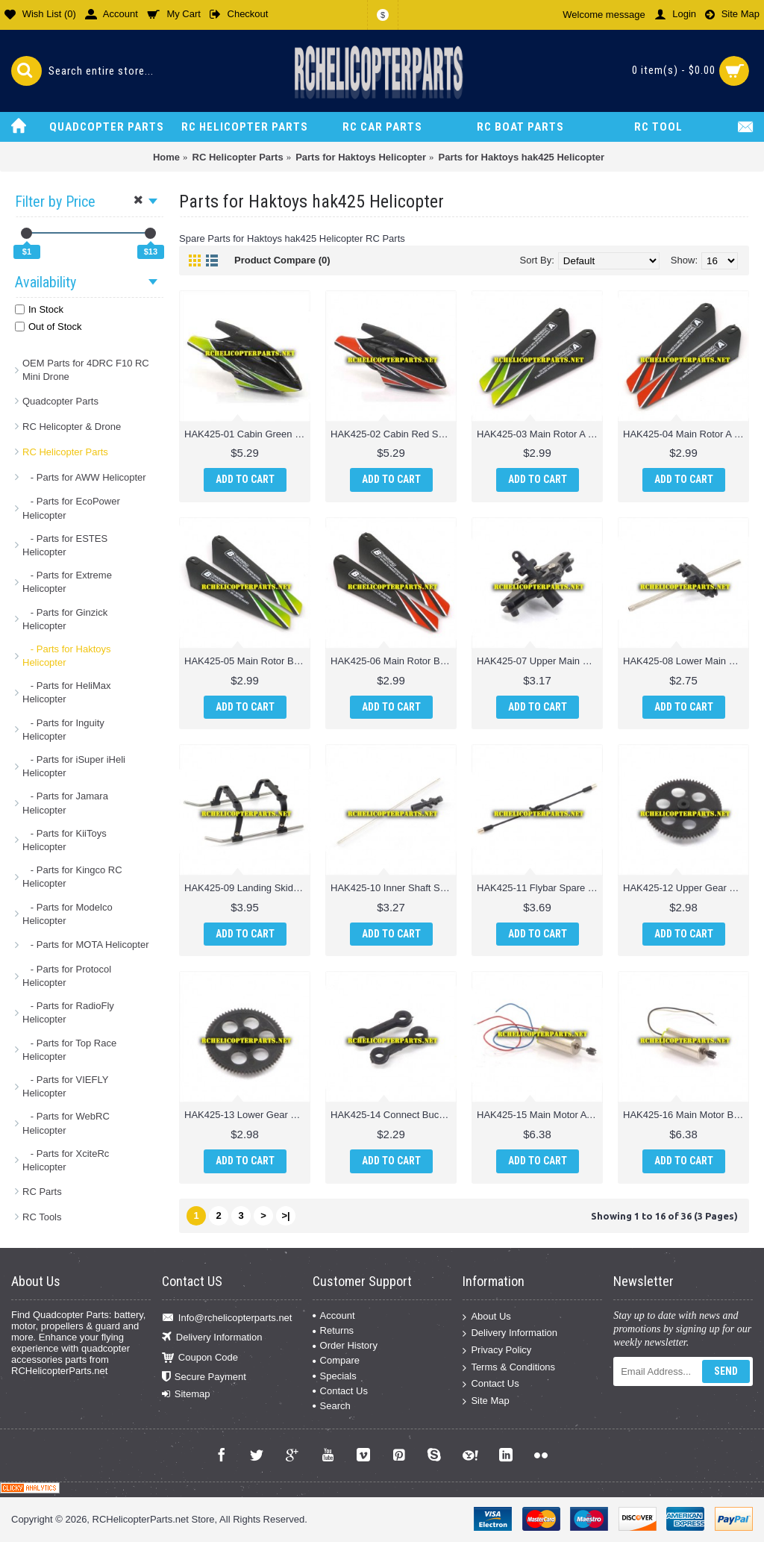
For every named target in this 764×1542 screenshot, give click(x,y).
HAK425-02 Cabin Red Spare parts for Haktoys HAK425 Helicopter (394, 434)
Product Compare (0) (282, 260)
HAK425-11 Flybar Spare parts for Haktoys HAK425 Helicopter (540, 887)
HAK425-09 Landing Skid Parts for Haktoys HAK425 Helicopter (247, 887)
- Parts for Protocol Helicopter (66, 976)
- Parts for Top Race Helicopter (69, 1049)
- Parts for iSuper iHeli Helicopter (73, 766)
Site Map (486, 1400)
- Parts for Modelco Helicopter (67, 914)
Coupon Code (200, 1357)
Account (334, 1315)
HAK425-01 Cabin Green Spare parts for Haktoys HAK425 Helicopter (247, 434)
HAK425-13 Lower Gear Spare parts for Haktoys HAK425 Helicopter (247, 1114)
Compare (336, 1360)
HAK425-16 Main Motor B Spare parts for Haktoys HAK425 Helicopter (686, 1114)
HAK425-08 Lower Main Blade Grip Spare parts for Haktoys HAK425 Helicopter (686, 661)
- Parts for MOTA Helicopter (85, 944)
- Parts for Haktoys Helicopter (66, 655)
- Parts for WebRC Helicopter (66, 1123)
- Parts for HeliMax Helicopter (66, 692)
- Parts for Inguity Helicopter (63, 729)
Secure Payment (204, 1377)
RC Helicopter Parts (65, 452)
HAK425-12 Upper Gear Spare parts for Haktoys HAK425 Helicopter (686, 887)
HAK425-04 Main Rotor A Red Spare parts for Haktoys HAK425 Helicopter (686, 434)
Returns (333, 1330)
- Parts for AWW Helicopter (84, 477)
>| (285, 1215)
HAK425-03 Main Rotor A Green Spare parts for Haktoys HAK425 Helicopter (540, 434)
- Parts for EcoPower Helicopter (71, 508)
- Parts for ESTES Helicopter (64, 545)
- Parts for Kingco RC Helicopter (72, 876)
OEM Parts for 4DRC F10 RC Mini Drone (85, 370)
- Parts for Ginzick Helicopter (64, 619)
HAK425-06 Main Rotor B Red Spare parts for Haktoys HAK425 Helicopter (394, 661)
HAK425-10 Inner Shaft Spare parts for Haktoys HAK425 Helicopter (394, 887)
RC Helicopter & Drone (71, 426)
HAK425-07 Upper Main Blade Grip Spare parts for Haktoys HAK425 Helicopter (540, 661)
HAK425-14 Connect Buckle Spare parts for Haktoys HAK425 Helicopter (394, 1114)
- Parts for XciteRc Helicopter (65, 1160)
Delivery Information (212, 1338)
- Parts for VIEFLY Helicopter (65, 1086)
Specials (335, 1376)
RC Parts (42, 1191)
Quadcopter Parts (60, 401)
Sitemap (186, 1394)
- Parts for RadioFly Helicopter (68, 1012)
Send (726, 1371)
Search (332, 1405)
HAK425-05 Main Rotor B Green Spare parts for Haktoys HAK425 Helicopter (247, 661)
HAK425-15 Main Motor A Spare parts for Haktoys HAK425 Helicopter (540, 1114)
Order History (345, 1345)
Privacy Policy (497, 1350)
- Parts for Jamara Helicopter (65, 802)
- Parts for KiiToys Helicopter (64, 840)
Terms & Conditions (509, 1367)
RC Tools (42, 1217)
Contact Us (340, 1390)
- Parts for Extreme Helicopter (67, 581)
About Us (486, 1316)
